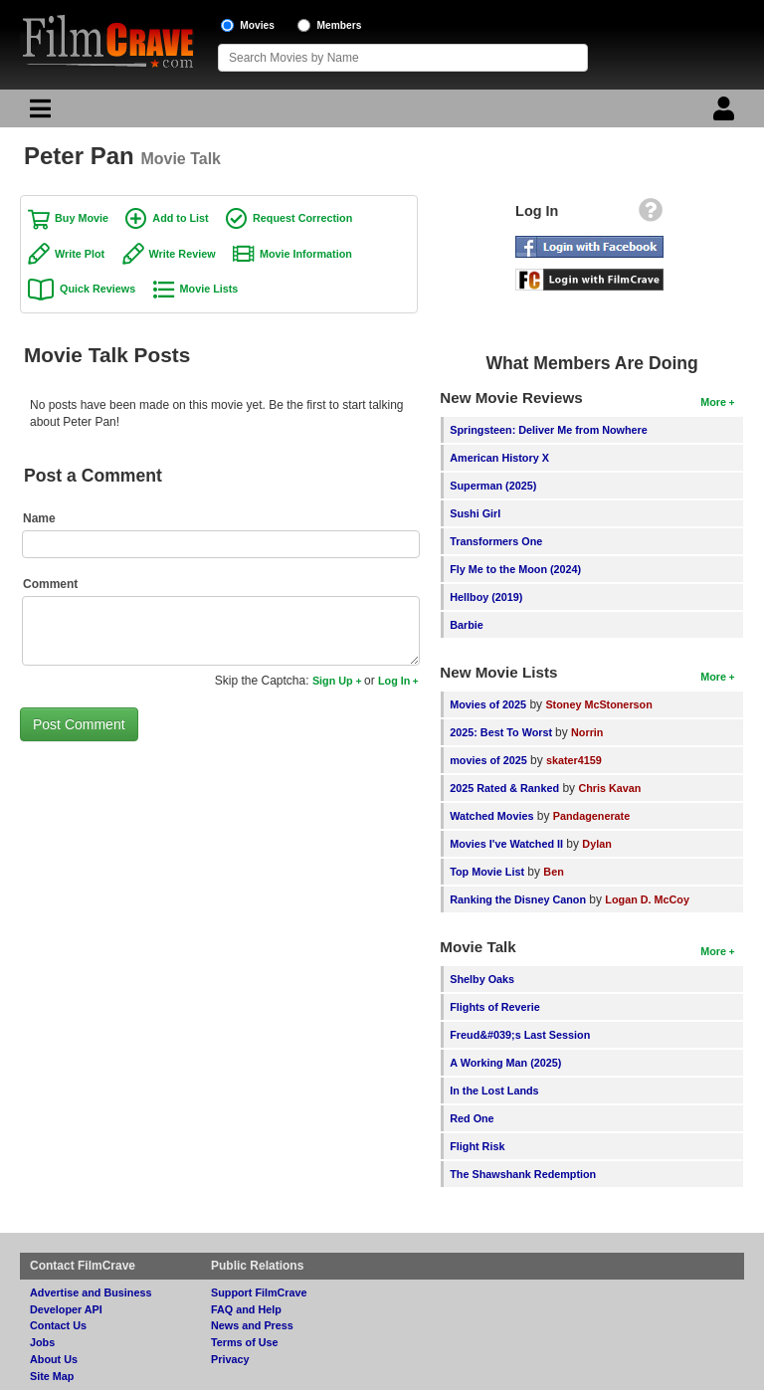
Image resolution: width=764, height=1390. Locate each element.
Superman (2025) (493, 486)
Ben (553, 872)
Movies (257, 25)
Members (339, 25)
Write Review (182, 254)
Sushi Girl (475, 513)
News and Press (252, 1325)
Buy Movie (81, 218)
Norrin (587, 732)
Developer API (66, 1309)
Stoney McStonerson (598, 704)
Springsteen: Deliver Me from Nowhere (549, 430)
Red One (471, 1118)
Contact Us (58, 1325)
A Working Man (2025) (505, 1063)
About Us (54, 1359)
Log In (394, 681)
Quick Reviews (97, 289)
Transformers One (496, 541)
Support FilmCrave (259, 1292)
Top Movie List (487, 872)
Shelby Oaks (482, 979)
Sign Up (332, 681)
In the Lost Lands (494, 1090)
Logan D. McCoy (647, 899)
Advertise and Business (90, 1292)
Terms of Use (245, 1342)
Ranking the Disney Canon (518, 899)
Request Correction (302, 218)
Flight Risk (477, 1146)
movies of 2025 (488, 760)
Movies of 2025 (488, 704)
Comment (50, 584)
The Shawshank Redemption (523, 1174)
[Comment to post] (221, 631)
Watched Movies (491, 816)
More (713, 402)
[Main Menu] (38, 113)
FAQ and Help (246, 1309)
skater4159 (574, 760)
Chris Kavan (609, 788)
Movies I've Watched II (506, 844)
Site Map (52, 1376)
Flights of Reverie (495, 1007)
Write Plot (79, 254)
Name (39, 518)
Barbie (466, 625)
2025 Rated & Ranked (504, 788)
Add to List (180, 218)
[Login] (726, 113)
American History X (499, 458)
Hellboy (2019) (486, 597)
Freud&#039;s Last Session (520, 1035)
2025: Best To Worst (502, 732)
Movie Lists (209, 289)
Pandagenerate (591, 816)
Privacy (230, 1359)
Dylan (596, 844)
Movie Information (306, 254)
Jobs (42, 1342)
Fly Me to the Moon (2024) (515, 569)
